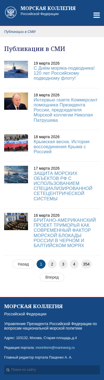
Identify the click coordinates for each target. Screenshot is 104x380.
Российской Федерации (51, 11)
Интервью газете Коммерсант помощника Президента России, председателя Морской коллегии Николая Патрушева (66, 110)
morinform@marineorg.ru (55, 348)
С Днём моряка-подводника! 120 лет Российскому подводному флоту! (64, 73)
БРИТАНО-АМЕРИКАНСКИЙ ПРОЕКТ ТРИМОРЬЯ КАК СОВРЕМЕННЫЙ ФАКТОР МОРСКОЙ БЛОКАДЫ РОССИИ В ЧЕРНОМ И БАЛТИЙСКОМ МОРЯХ (65, 233)
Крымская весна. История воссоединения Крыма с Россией (61, 146)
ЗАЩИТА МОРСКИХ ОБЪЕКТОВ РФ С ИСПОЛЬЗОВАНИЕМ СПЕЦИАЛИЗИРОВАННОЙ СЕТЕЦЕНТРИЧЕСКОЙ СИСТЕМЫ (63, 186)
